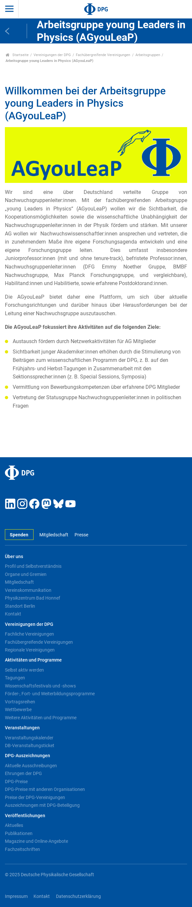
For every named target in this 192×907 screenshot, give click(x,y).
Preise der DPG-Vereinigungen (35, 797)
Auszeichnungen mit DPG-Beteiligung (42, 805)
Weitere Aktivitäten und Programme (40, 717)
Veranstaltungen (22, 728)
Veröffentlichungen (25, 815)
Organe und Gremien (26, 574)
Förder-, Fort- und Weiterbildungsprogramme (50, 693)
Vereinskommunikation (28, 590)
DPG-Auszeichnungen (27, 755)
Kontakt (13, 613)
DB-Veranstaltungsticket (29, 745)
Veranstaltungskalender (29, 737)
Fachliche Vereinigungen (29, 634)
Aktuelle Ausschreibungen (31, 765)
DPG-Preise (16, 781)
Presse (81, 535)
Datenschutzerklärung (78, 896)
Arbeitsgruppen (147, 55)
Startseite (17, 55)
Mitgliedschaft (53, 535)
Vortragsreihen (20, 701)
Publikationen (19, 833)
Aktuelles (14, 825)
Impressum (16, 896)
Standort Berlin (20, 606)
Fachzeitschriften (22, 849)
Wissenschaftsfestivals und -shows (40, 685)
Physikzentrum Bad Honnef (32, 598)
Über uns (14, 556)
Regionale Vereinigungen (30, 649)
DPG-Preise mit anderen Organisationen (45, 789)
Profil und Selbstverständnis (33, 566)
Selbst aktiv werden (24, 670)
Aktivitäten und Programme (33, 660)
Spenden (19, 535)
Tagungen (15, 677)
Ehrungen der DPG (23, 773)
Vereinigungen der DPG (52, 55)
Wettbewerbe (18, 709)
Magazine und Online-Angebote (36, 841)
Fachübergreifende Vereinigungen (103, 55)
